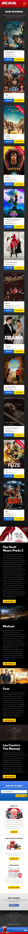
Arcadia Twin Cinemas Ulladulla (12, 928)
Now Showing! (9, 601)
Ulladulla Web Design (19, 930)
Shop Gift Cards (14, 858)
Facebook (14, 905)
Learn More (14, 831)
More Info (9, 59)
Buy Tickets (19, 59)
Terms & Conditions (23, 928)
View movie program (14, 887)
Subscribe (21, 795)
